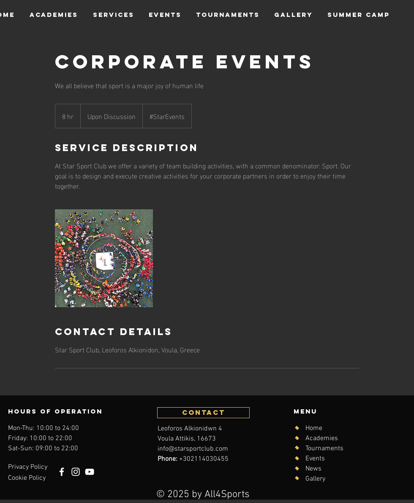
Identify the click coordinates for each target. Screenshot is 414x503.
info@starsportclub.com (193, 449)
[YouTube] (89, 471)
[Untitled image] (104, 258)
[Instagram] (75, 471)
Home (313, 428)
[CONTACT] (203, 412)
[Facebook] (61, 471)
